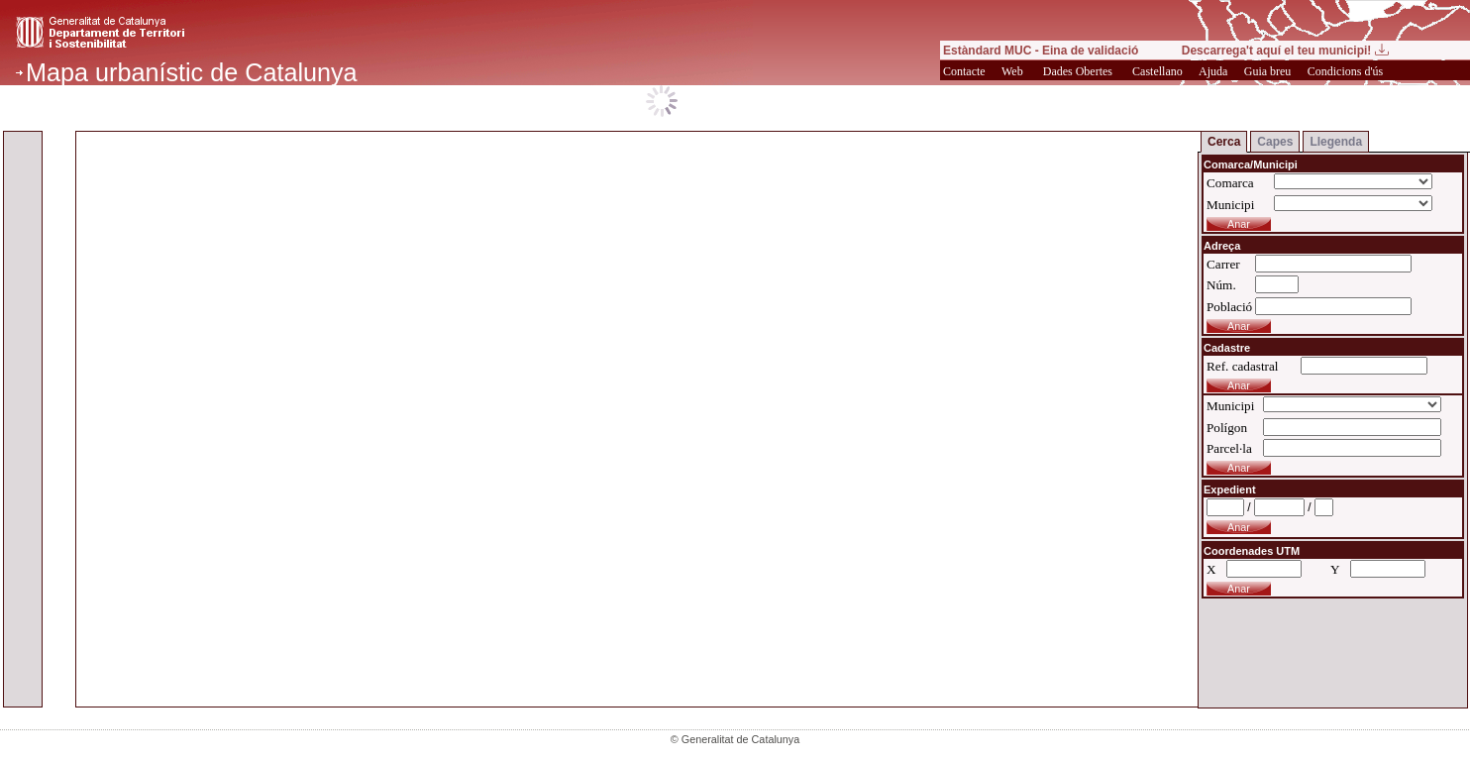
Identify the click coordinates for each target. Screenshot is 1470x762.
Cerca (1224, 142)
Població (1229, 306)
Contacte (966, 71)
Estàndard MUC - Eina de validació (1040, 50)
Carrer (1223, 264)
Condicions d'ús (1347, 71)
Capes (1275, 142)
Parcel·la (1229, 448)
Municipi (1230, 204)
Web (1012, 71)
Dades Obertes (1077, 71)
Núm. (1221, 284)
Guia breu (1269, 71)
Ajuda (1214, 71)
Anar (1238, 527)
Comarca (1230, 182)
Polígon (1227, 427)
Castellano (1159, 71)
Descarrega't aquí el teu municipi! (1285, 50)
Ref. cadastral (1243, 366)
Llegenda (1336, 142)
